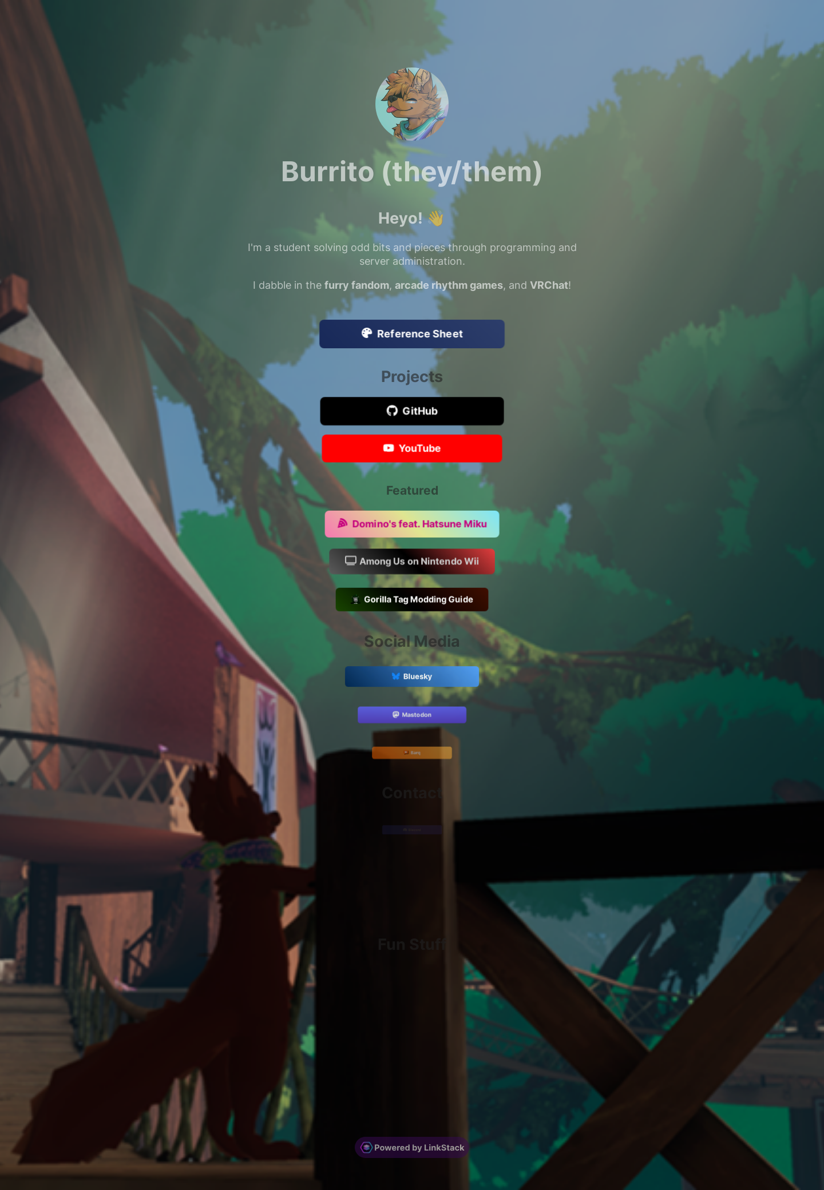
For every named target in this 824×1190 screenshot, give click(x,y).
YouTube (411, 449)
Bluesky (412, 678)
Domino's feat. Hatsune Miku (412, 525)
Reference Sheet (412, 334)
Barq (412, 753)
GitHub (412, 411)
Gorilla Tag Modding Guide (412, 600)
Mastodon (412, 715)
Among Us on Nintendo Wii (412, 562)
